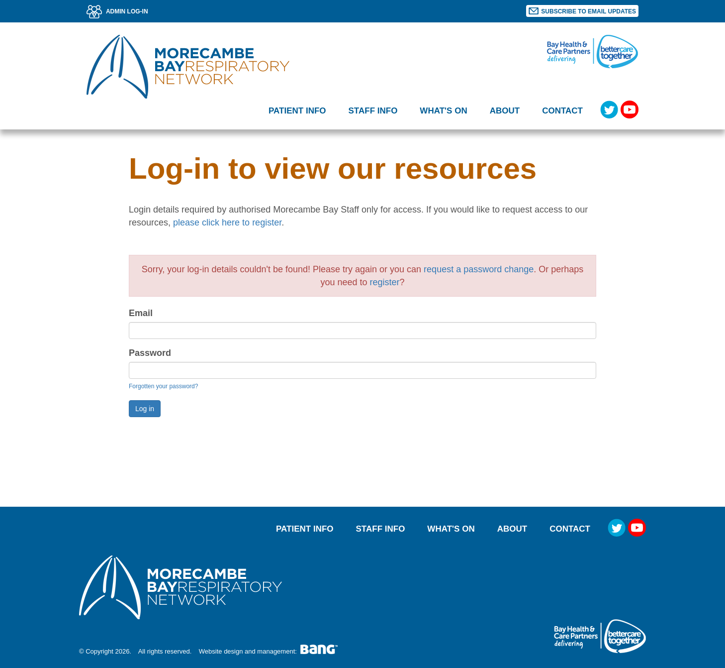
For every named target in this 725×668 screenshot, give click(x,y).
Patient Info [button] (297, 110)
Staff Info (380, 529)
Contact (562, 110)
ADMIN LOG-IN (117, 11)
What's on (443, 110)
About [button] (505, 110)
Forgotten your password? (163, 386)
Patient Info (305, 529)
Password (150, 353)
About (512, 529)
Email (141, 313)
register (385, 282)
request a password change (479, 269)
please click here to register (227, 222)
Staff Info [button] (373, 110)
